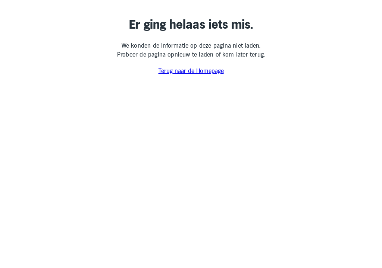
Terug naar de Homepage (191, 71)
